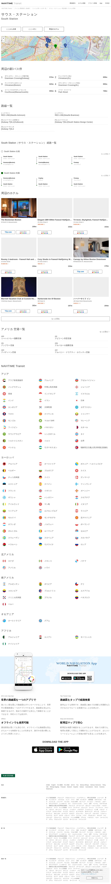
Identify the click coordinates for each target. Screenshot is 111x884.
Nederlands (49, 789)
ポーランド (49, 813)
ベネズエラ (90, 817)
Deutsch (69, 787)
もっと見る (105, 154)
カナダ (61, 815)
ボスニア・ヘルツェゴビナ (93, 805)
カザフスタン (98, 799)
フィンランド (99, 807)
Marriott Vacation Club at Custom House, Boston (23, 299)
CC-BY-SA (106, 60)
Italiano (82, 787)
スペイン (91, 807)
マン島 (96, 809)
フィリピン (90, 801)
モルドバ (71, 811)
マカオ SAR (74, 801)
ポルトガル (57, 813)
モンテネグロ (79, 811)
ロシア (56, 815)
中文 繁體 (60, 785)
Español (75, 787)
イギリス (51, 809)
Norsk (96, 787)
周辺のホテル (54, 29)
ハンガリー (73, 809)
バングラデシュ (81, 797)
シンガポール (63, 803)
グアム (51, 819)
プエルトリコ (57, 817)
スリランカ (52, 801)
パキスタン (98, 801)
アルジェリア (58, 819)
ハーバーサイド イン (81, 299)
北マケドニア (88, 811)
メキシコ (66, 815)
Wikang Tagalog (54, 787)
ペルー (97, 817)
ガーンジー (59, 809)
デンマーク (76, 807)
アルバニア (72, 805)
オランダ (96, 811)
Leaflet (84, 60)
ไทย (77, 785)
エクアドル (66, 817)
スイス (56, 807)
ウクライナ (49, 815)
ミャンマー (60, 801)
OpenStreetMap (92, 60)
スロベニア (88, 813)
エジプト (65, 819)
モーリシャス (73, 819)
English (53, 785)
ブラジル (83, 817)
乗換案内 (72, 3)
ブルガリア (49, 807)
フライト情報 (92, 3)
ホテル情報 (81, 3)
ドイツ (70, 807)
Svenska (102, 787)
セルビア (71, 813)
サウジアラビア (53, 803)
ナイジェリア (82, 819)
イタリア (102, 809)
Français (63, 787)
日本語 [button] (107, 3)
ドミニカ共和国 (75, 817)
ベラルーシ (103, 813)
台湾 (90, 803)
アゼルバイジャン (70, 797)
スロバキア (96, 813)
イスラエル (61, 799)
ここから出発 (11, 29)
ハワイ (85, 815)
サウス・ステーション (19, 14)
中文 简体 (66, 785)
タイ (69, 803)
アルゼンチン (92, 815)
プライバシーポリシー (89, 874)
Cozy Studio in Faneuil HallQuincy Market (56, 259)
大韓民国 (90, 799)
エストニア (84, 807)
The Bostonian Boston (11, 220)
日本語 (48, 785)
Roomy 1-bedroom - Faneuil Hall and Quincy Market (24, 259)
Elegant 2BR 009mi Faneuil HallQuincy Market (58, 220)
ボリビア (99, 815)
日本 (77, 799)
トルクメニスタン (77, 803)
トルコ (86, 803)
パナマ (73, 815)
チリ (105, 815)
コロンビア (49, 817)
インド (67, 799)
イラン (73, 799)
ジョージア (100, 797)
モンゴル (66, 801)
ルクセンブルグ (57, 811)
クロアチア (81, 809)
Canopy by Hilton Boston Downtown (89, 259)
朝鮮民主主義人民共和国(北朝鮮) (58, 805)
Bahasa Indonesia (96, 785)
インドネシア (52, 799)
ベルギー (104, 805)
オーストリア (80, 805)
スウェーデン (79, 813)
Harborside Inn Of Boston (49, 299)
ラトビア (65, 811)
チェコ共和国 (63, 807)
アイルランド (89, 809)
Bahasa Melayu (84, 785)
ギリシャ (65, 809)
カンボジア (83, 799)
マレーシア (82, 801)
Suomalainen (89, 787)
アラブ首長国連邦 (51, 797)
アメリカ (78, 815)
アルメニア (61, 797)
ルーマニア (65, 813)
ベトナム (95, 803)
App (101, 3)
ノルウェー (103, 811)
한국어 (73, 785)
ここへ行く (32, 29)
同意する (94, 878)
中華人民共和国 (91, 797)
